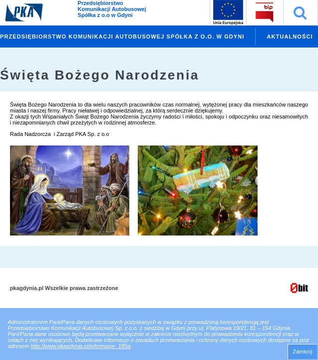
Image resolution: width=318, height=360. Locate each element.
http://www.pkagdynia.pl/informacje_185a (80, 346)
